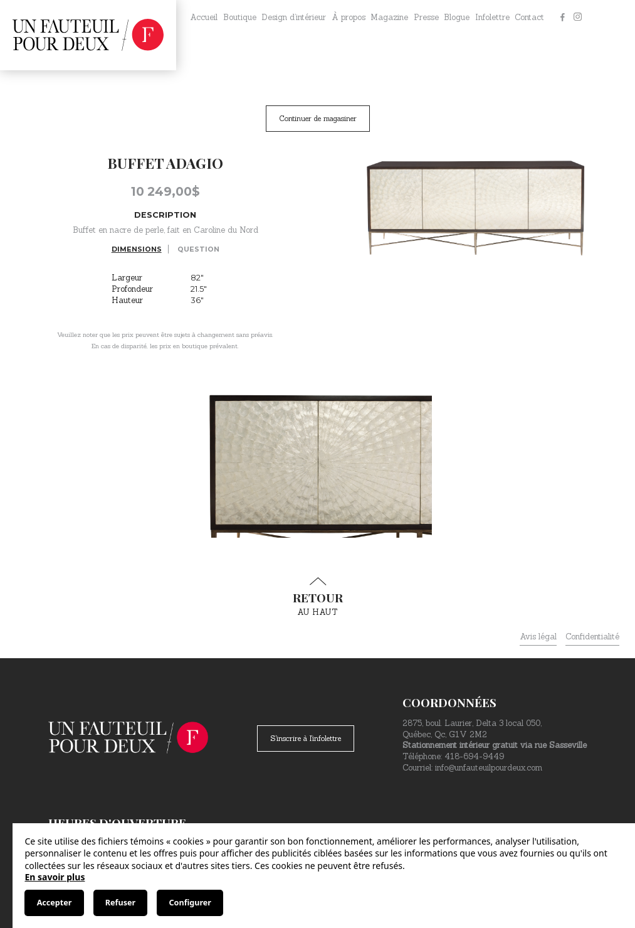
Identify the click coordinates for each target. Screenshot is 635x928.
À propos (348, 17)
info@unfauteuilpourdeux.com (488, 767)
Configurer (190, 902)
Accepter (54, 902)
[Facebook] (562, 17)
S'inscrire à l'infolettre (305, 738)
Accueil (204, 17)
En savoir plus (54, 877)
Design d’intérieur (293, 17)
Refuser (120, 902)
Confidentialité (592, 636)
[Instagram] (577, 17)
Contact (529, 17)
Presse (426, 17)
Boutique (239, 17)
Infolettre (492, 17)
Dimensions (137, 249)
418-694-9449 (474, 756)
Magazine (389, 17)
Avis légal (538, 636)
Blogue (457, 17)
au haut (318, 597)
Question (198, 249)
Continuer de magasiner (318, 118)
